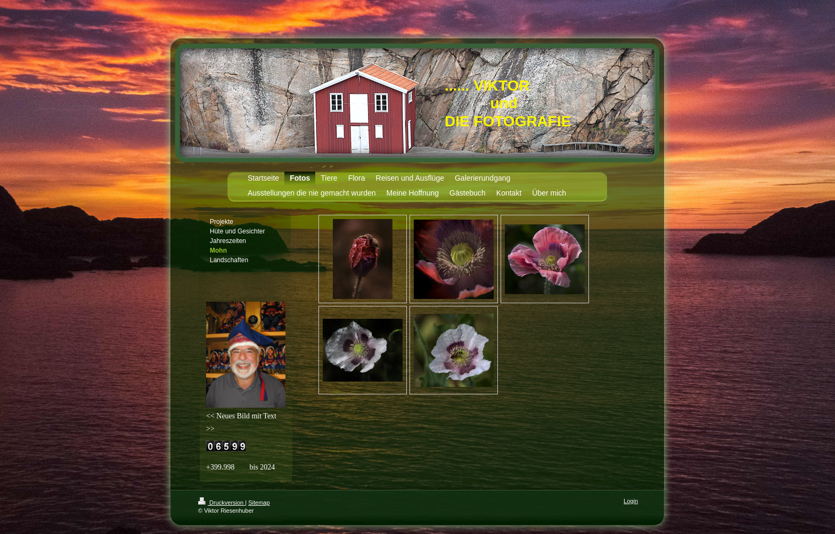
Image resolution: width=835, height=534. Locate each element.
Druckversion (221, 502)
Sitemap (258, 502)
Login (631, 501)
